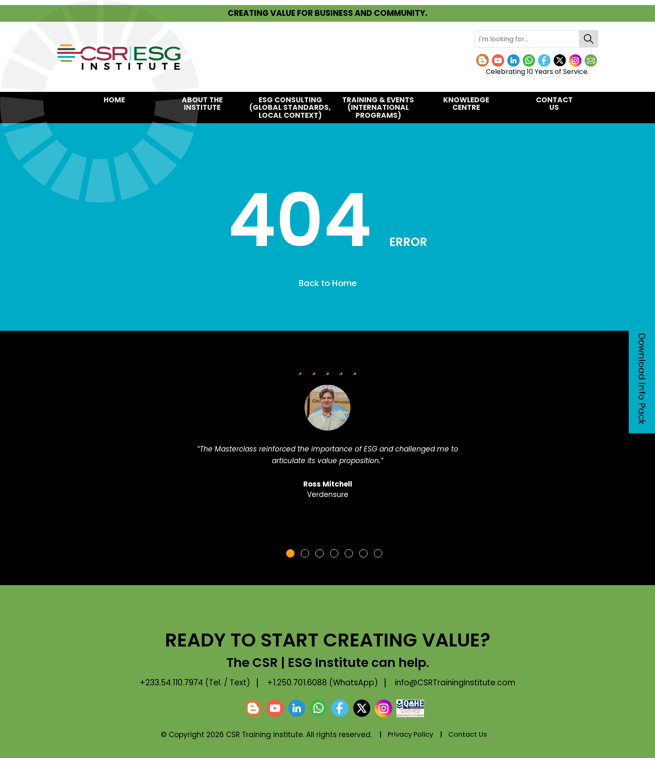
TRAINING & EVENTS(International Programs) (378, 107)
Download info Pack (641, 379)
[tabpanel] (327, 434)
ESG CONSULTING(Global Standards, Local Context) (290, 107)
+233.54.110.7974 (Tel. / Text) (192, 683)
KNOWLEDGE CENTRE (466, 104)
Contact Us (554, 104)
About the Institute (202, 104)
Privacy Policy (409, 735)
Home (114, 100)
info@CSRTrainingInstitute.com (458, 683)
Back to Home (328, 283)
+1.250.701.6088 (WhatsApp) (323, 683)
